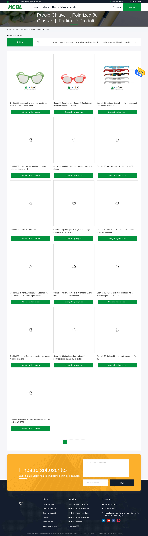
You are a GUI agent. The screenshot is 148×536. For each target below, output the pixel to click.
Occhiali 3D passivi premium (78, 517)
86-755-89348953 (134, 2)
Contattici (46, 517)
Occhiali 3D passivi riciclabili (78, 513)
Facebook (113, 520)
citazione (132, 7)
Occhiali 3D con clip (75, 522)
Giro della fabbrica (49, 509)
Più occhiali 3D (73, 526)
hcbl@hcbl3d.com (116, 2)
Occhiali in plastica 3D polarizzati (23, 230)
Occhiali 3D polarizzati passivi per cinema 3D (115, 166)
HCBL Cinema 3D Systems (78, 504)
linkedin (103, 520)
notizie (73, 7)
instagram (118, 520)
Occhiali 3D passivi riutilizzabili (79, 509)
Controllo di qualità (49, 513)
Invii (122, 482)
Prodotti (44, 7)
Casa (36, 7)
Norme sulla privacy (50, 526)
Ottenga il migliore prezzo (31, 112)
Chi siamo (63, 7)
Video (53, 7)
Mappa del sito (48, 522)
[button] (46, 42)
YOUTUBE (108, 520)
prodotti (16, 29)
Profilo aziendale (49, 504)
